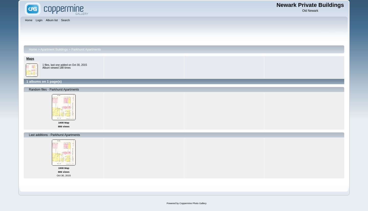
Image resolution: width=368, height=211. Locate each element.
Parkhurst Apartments (86, 49)
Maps (30, 58)
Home (33, 49)
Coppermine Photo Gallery (192, 203)
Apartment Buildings (54, 49)
